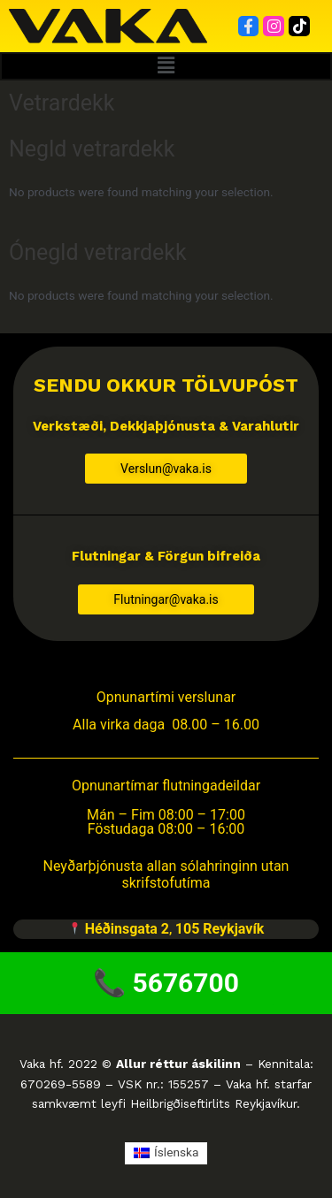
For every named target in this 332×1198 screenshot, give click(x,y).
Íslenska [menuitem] (176, 1152)
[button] (166, 66)
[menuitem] (166, 1153)
